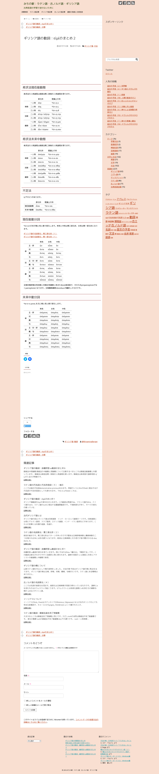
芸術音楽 (114, 150)
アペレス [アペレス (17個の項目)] (121, 199)
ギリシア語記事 (46, 12)
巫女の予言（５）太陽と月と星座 (120, 106)
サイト (26, 692)
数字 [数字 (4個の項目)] (107, 234)
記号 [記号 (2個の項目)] (135, 234)
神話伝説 (114, 147)
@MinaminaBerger (90, 441)
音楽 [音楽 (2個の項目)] (112, 237)
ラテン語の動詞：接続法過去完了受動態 (41, 613)
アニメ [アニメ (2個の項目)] (114, 199)
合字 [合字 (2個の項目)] (136, 226)
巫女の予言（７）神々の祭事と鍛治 (121, 121)
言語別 (110, 169)
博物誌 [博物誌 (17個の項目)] (117, 221)
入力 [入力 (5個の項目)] (124, 217)
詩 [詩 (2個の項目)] (137, 234)
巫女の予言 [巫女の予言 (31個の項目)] (123, 229)
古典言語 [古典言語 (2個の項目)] (131, 226)
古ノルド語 (115, 184)
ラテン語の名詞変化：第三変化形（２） (41, 532)
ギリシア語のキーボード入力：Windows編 (115, 756)
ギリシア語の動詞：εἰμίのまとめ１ (37, 23)
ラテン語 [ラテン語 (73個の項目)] (111, 212)
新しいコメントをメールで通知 (38, 701)
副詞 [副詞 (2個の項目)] (128, 218)
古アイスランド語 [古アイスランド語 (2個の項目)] (127, 222)
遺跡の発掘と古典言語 (75, 12)
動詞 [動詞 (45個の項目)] (132, 217)
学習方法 (114, 141)
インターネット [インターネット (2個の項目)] (109, 204)
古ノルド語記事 (59, 12)
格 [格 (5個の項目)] (115, 234)
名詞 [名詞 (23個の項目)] (108, 229)
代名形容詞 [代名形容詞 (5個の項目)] (112, 217)
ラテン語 (114, 180)
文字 (112, 162)
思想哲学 (114, 144)
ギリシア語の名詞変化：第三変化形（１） (40, 233)
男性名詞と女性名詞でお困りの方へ (77, 743)
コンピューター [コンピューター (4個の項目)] (120, 208)
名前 (26, 675)
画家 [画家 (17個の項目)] (131, 233)
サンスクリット (117, 177)
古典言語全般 (116, 187)
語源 (112, 154)
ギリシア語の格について (35, 565)
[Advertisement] (61, 64)
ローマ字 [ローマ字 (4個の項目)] (131, 213)
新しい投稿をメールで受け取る (38, 705)
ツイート (109, 73)
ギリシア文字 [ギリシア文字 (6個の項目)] (124, 203)
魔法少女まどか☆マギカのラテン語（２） (115, 749)
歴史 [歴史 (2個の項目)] (122, 234)
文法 (96, 46)
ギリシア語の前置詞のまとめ (75, 741)
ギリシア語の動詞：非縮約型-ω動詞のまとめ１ (45, 549)
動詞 (76, 441)
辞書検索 (25, 12)
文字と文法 (111, 157)
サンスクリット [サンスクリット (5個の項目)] (132, 208)
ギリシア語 (88, 46)
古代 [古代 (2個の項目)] (128, 226)
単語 (112, 159)
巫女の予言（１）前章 (116, 94)
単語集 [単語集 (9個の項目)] (111, 221)
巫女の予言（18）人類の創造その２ (121, 98)
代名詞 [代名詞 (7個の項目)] (119, 217)
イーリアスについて (33, 599)
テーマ (110, 139)
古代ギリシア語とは (33, 515)
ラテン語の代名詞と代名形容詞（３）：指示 (43, 485)
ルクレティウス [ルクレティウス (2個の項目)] (123, 213)
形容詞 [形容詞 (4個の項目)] (132, 230)
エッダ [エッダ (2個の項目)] (116, 204)
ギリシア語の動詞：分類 (33, 27)
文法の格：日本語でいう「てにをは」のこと (116, 741)
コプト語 (114, 174)
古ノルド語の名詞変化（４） (37, 582)
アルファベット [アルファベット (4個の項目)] (131, 199)
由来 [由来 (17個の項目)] (126, 233)
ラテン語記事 (34, 12)
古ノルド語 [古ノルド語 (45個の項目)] (118, 225)
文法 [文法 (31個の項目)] (111, 233)
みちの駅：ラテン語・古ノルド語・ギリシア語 (51, 3)
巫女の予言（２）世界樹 (117, 86)
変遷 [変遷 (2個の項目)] (115, 230)
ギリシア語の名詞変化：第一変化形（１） (40, 237)
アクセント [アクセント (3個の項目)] (108, 199)
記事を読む (27, 480)
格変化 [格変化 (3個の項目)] (119, 234)
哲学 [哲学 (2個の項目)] (112, 230)
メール (27, 684)
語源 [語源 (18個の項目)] (107, 237)
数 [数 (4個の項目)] (136, 230)
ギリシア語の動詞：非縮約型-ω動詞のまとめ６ (45, 468)
